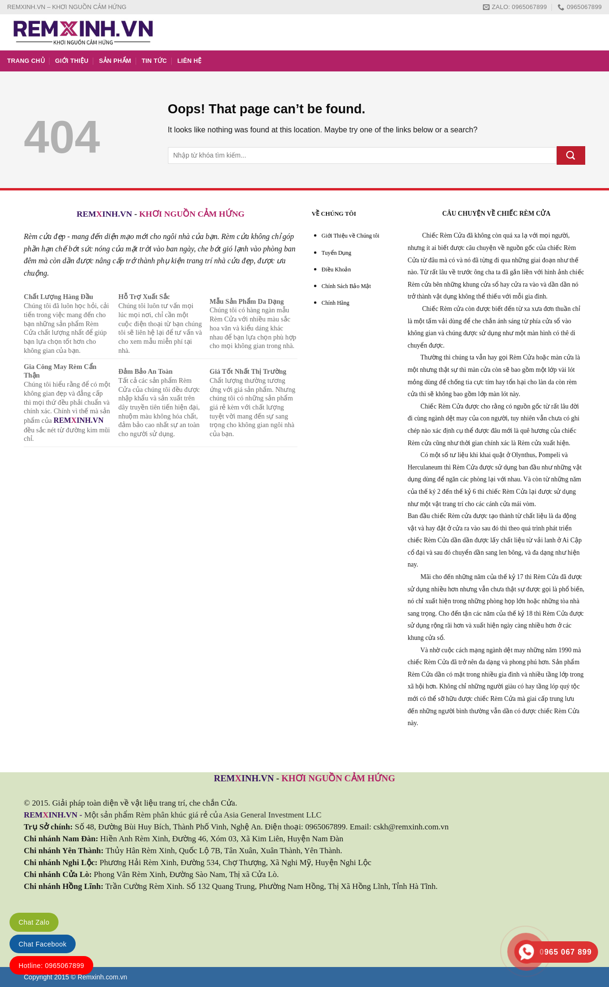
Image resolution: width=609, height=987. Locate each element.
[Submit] (571, 155)
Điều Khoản (336, 269)
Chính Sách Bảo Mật (346, 286)
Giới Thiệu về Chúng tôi (350, 235)
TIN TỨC (154, 60)
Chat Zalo (34, 922)
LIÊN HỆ (189, 60)
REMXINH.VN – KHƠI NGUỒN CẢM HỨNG (67, 6)
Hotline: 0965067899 (51, 965)
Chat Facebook (43, 944)
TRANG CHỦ (26, 60)
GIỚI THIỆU (71, 60)
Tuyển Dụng (337, 252)
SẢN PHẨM (115, 60)
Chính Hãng (335, 302)
